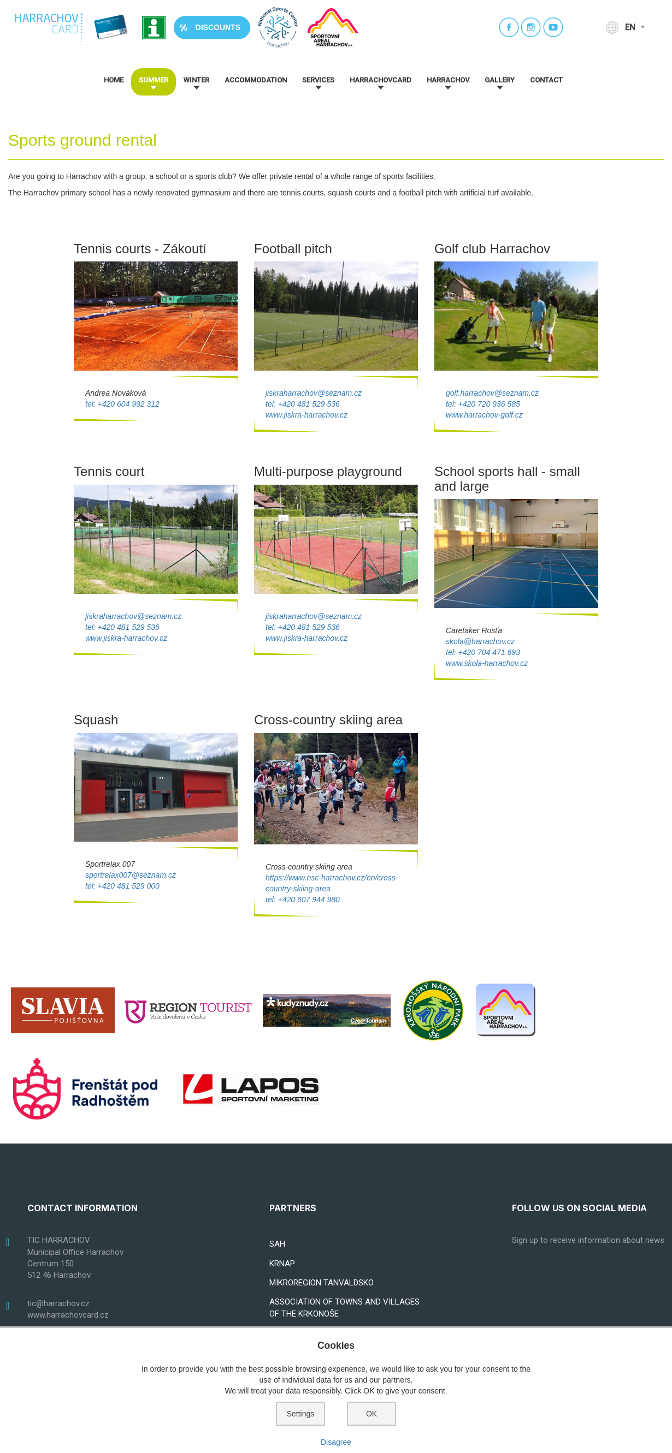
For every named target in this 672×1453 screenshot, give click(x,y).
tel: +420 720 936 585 (483, 404)
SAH (277, 1244)
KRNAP (282, 1264)
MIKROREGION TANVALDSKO (321, 1283)
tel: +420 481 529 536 (303, 404)
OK (371, 1413)
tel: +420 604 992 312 (122, 404)
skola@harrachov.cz (480, 641)
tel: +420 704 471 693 (483, 652)
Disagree (336, 1442)
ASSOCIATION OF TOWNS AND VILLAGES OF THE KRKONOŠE (344, 1307)
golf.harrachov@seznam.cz (492, 393)
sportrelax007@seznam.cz (130, 875)
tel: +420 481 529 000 (122, 886)
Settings (301, 1413)
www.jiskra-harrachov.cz (306, 414)
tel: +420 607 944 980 (303, 899)
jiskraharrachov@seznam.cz (314, 393)
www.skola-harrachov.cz (487, 663)
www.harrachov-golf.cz (484, 414)
